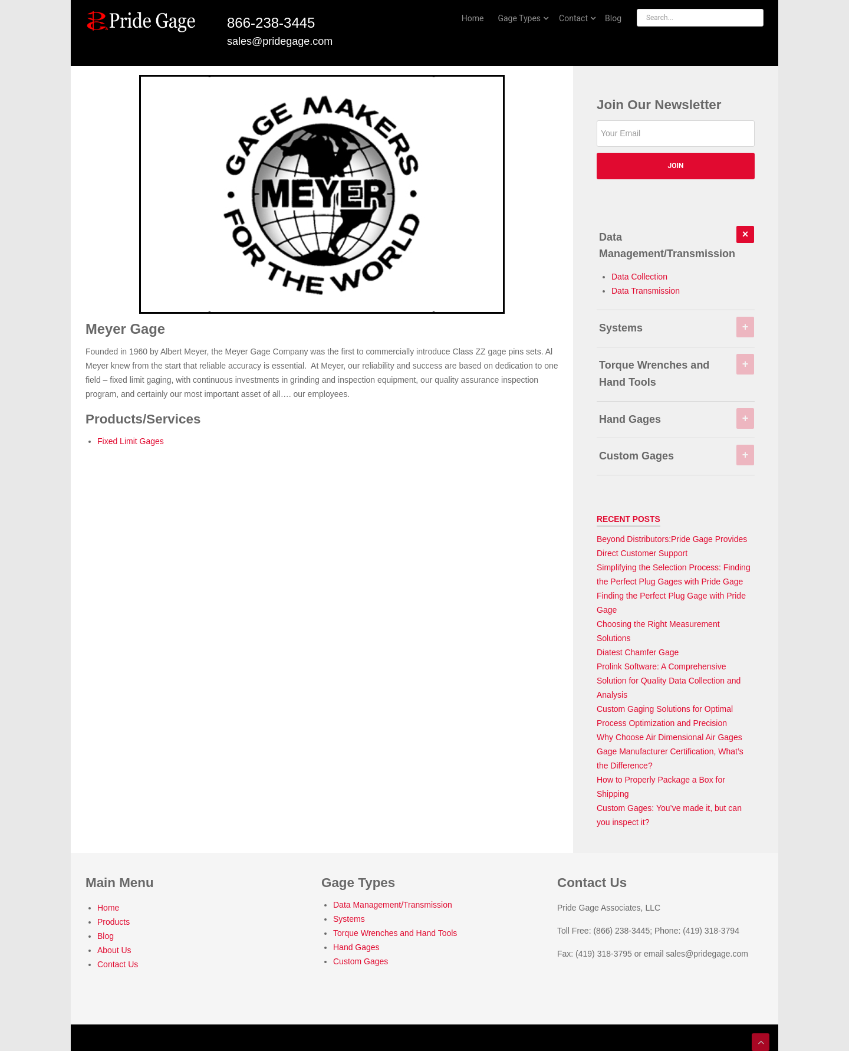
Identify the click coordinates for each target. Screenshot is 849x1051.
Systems (349, 919)
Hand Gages (356, 947)
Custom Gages (360, 961)
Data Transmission (645, 290)
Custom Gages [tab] (676, 453)
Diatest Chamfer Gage (638, 652)
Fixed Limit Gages (130, 441)
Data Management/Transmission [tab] (676, 243)
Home (108, 907)
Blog (105, 936)
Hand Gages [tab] (676, 417)
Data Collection (639, 276)
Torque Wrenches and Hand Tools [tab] (676, 371)
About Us (114, 950)
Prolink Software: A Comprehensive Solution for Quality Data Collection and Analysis (669, 680)
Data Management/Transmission (392, 904)
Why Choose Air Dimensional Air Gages (669, 737)
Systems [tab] (676, 325)
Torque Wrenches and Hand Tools (395, 933)
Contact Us (117, 964)
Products (113, 922)
